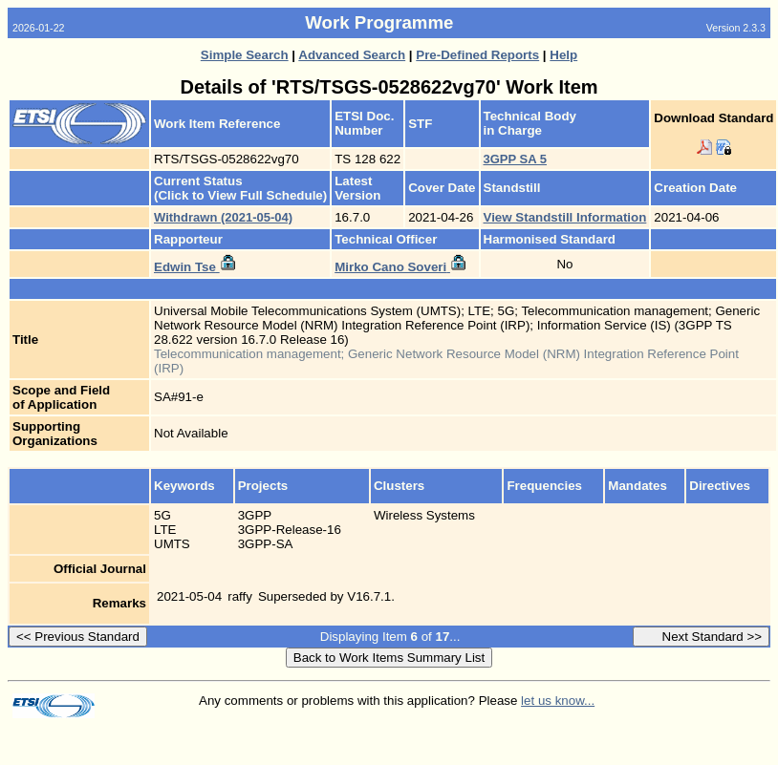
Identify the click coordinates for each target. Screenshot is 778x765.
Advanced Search (351, 55)
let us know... (557, 700)
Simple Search (245, 55)
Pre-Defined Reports (477, 55)
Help (563, 55)
